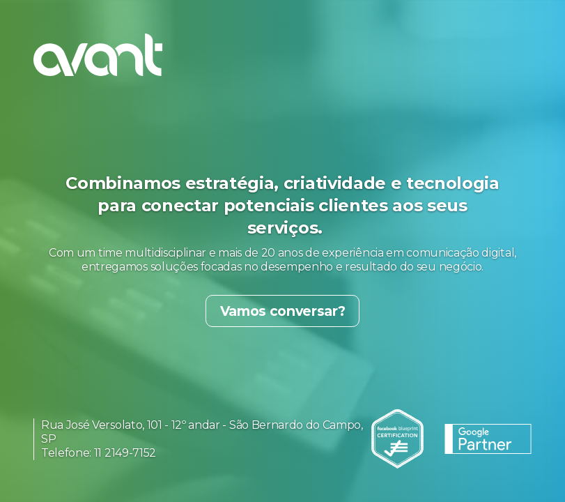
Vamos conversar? (283, 311)
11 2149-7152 (125, 452)
